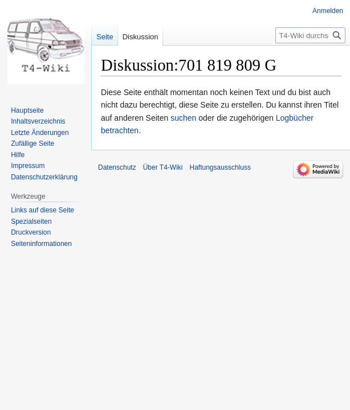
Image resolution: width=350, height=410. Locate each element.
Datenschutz (117, 167)
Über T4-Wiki (163, 167)
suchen (183, 117)
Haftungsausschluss (220, 167)
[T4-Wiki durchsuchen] (310, 35)
